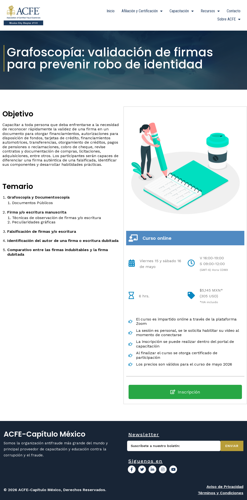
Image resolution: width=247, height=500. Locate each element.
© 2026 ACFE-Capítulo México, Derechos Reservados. (55, 489)
